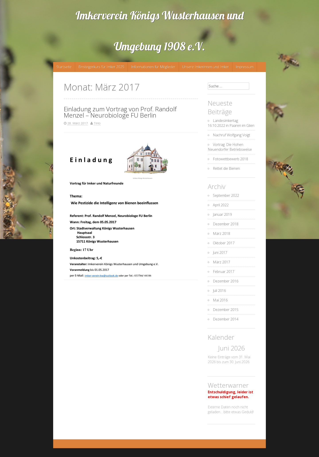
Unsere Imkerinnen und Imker (205, 66)
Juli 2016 (219, 290)
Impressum (244, 66)
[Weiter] (250, 348)
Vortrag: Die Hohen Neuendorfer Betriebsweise (230, 147)
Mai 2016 (220, 300)
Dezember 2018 (225, 224)
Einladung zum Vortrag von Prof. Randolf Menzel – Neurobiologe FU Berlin (120, 112)
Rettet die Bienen (226, 168)
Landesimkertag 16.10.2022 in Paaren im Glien (231, 123)
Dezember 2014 (225, 319)
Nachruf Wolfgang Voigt (231, 135)
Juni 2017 (220, 252)
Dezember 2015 (225, 309)
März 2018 (221, 233)
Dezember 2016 (225, 281)
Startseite (64, 66)
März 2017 (221, 262)
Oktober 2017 (224, 243)
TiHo (97, 123)
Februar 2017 (223, 271)
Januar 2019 (222, 214)
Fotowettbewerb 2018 (230, 158)
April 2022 (221, 204)
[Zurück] (212, 348)
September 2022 (226, 195)
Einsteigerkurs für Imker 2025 (101, 66)
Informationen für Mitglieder (153, 66)
